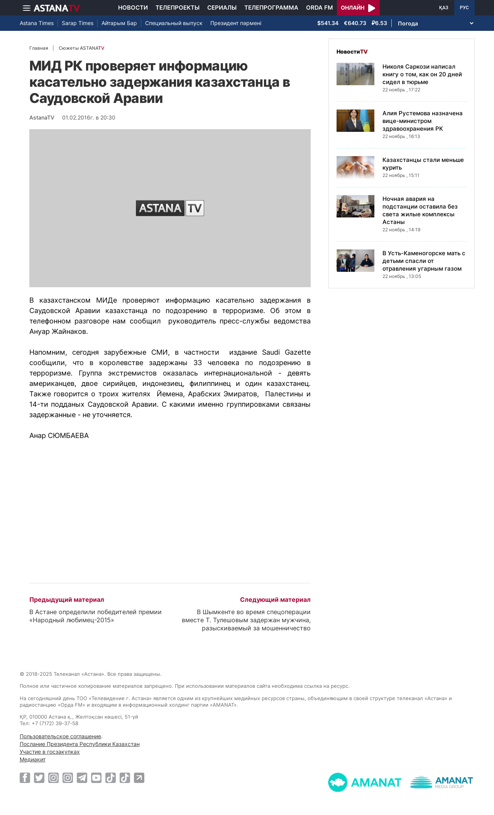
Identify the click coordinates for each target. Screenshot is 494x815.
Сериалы (222, 7)
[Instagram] (53, 777)
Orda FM (319, 7)
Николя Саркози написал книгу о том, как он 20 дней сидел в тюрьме (422, 74)
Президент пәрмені (235, 23)
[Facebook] (25, 777)
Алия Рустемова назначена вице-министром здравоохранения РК (422, 120)
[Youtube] (96, 777)
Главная (38, 48)
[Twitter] (39, 777)
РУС (464, 7)
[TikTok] (111, 777)
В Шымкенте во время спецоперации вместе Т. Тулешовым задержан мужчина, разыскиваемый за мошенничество (246, 620)
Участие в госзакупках (50, 751)
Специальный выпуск (174, 23)
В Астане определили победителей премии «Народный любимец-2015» (95, 616)
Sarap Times (77, 23)
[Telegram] (82, 777)
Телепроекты (178, 7)
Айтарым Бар (119, 23)
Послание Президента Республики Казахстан (80, 744)
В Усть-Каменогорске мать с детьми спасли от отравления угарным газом (423, 260)
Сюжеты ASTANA (81, 48)
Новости (133, 7)
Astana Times (37, 23)
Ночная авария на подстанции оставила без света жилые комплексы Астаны (420, 210)
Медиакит (33, 759)
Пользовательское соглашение (60, 736)
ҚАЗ (443, 7)
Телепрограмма (271, 7)
